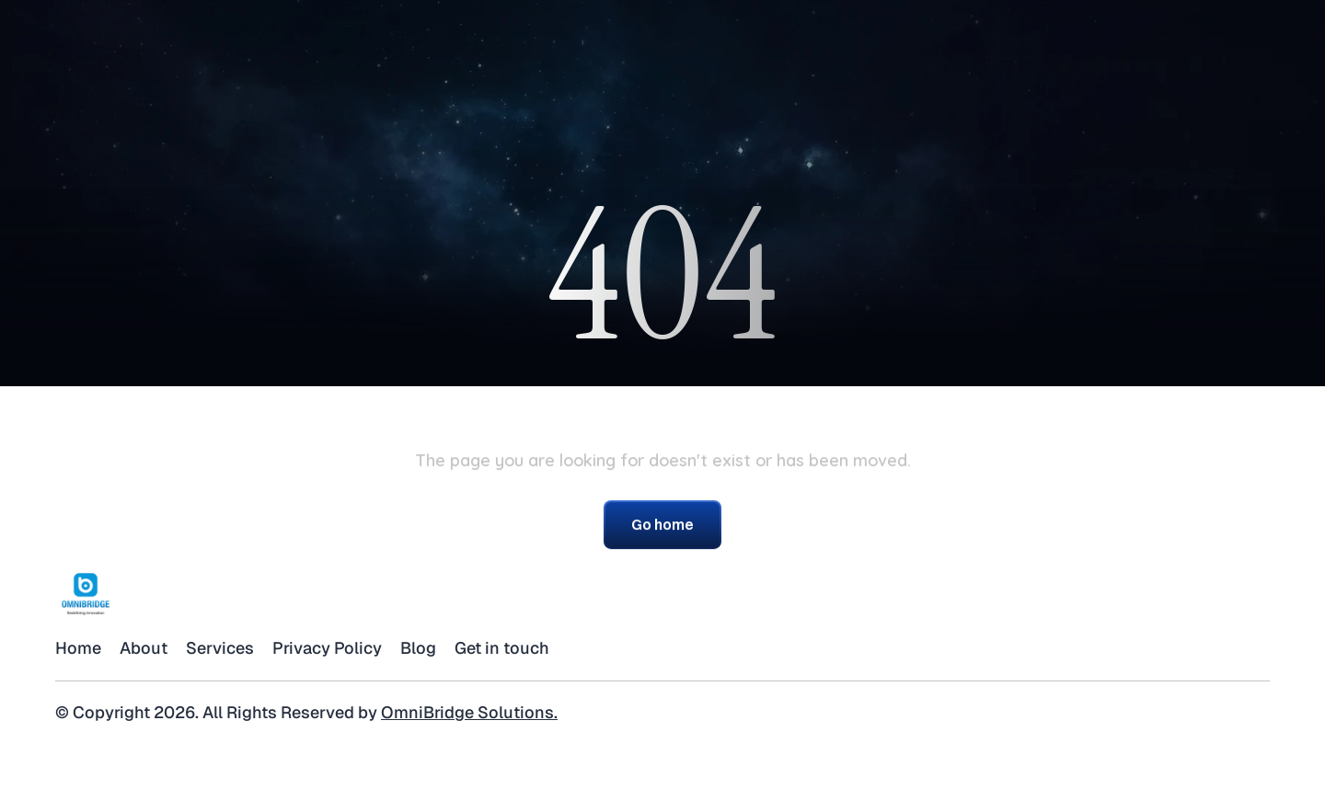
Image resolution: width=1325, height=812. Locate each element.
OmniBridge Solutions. (469, 712)
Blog (418, 647)
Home (78, 647)
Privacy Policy (327, 647)
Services (220, 647)
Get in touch (502, 647)
